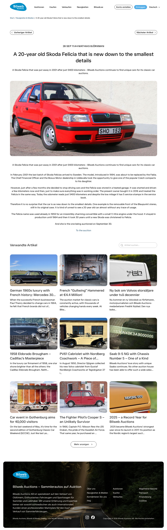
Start (12, 18)
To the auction (83, 230)
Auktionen (39, 7)
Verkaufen (66, 7)
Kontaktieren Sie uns (97, 497)
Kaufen (53, 7)
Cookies (143, 501)
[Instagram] (87, 517)
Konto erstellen (123, 7)
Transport (143, 493)
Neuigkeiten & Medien (25, 18)
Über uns (91, 489)
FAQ (89, 501)
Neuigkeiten (82, 7)
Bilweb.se (98, 7)
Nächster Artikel (146, 32)
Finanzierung (145, 497)
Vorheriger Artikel (21, 32)
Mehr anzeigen (83, 444)
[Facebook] (93, 517)
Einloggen (140, 7)
